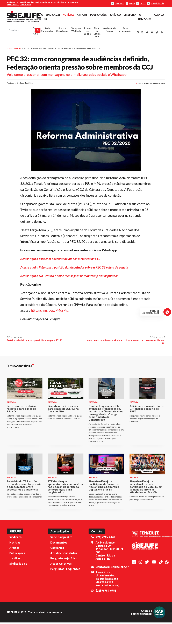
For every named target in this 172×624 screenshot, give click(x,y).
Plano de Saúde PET (97, 33)
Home (9, 50)
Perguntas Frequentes (65, 570)
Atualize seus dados (63, 554)
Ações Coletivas (61, 565)
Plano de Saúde (87, 32)
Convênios (57, 549)
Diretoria (130, 14)
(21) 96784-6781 (106, 592)
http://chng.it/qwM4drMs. (50, 312)
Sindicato (15, 538)
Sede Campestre (47, 30)
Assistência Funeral (109, 30)
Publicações (98, 14)
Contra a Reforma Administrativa (150, 85)
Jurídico (115, 14)
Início (39, 14)
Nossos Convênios (62, 30)
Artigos (82, 14)
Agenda (159, 14)
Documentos (58, 543)
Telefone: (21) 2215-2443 (19, 4)
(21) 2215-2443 (105, 538)
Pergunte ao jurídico (63, 559)
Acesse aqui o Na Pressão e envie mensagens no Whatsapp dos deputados (69, 277)
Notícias (68, 14)
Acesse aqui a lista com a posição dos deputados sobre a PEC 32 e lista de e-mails (74, 269)
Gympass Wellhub (76, 30)
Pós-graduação (125, 30)
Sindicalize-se (18, 565)
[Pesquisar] (37, 31)
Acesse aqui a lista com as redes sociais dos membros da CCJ (60, 260)
